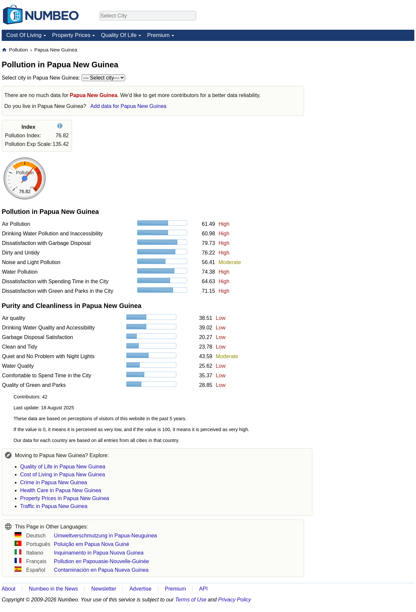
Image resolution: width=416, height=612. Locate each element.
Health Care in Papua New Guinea (60, 490)
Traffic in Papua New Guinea (53, 506)
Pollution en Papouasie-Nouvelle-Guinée (101, 561)
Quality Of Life (119, 35)
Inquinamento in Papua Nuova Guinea (98, 553)
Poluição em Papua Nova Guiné (91, 544)
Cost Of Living (24, 35)
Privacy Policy (234, 599)
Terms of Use (191, 599)
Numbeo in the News (53, 589)
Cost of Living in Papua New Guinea (62, 474)
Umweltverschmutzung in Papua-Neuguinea (105, 535)
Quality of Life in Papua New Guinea (62, 466)
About (9, 589)
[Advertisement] (364, 88)
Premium (158, 35)
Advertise (140, 589)
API (203, 589)
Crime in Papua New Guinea (53, 482)
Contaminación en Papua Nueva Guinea (101, 570)
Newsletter (104, 589)
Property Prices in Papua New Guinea (64, 498)
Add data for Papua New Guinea (128, 106)
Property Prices (71, 35)
